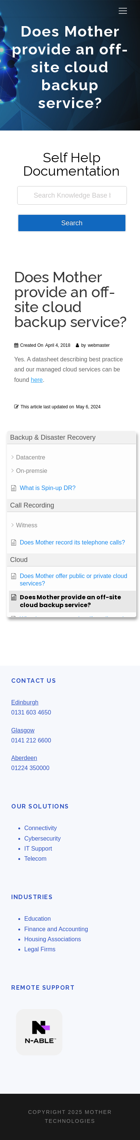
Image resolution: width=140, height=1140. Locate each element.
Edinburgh (24, 702)
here (37, 380)
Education (37, 919)
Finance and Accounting (56, 929)
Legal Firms (40, 949)
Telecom (35, 858)
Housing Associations (52, 939)
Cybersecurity (42, 838)
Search (72, 223)
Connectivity (40, 828)
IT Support (38, 848)
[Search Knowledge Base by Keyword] (72, 195)
